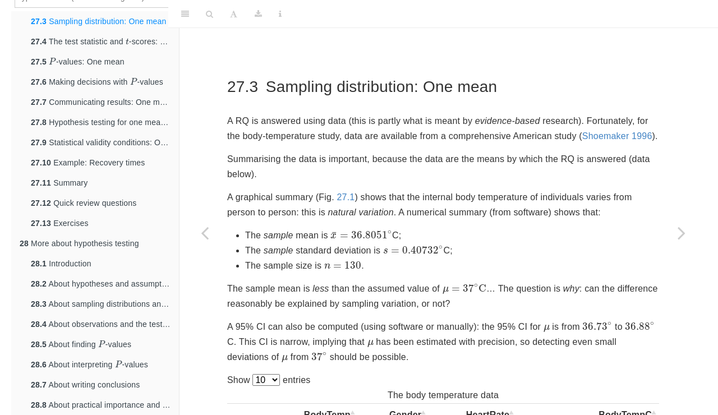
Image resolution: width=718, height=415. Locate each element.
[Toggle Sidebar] (185, 14)
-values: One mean (78, 60)
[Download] (258, 14)
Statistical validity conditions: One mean (105, 142)
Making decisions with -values (97, 81)
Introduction (61, 263)
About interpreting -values (89, 363)
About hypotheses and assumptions (104, 283)
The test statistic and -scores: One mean (105, 40)
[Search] (209, 14)
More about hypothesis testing (79, 243)
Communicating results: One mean (102, 102)
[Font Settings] (234, 14)
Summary (59, 182)
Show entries (269, 380)
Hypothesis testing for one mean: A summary (105, 122)
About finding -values (81, 343)
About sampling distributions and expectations (105, 303)
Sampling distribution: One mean (98, 21)
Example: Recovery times (88, 162)
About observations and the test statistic (105, 324)
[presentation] (127, 41)
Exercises (60, 223)
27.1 (346, 197)
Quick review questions (84, 203)
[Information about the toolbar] (280, 14)
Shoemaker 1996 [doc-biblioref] (617, 136)
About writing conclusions (85, 384)
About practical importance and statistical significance (105, 404)
